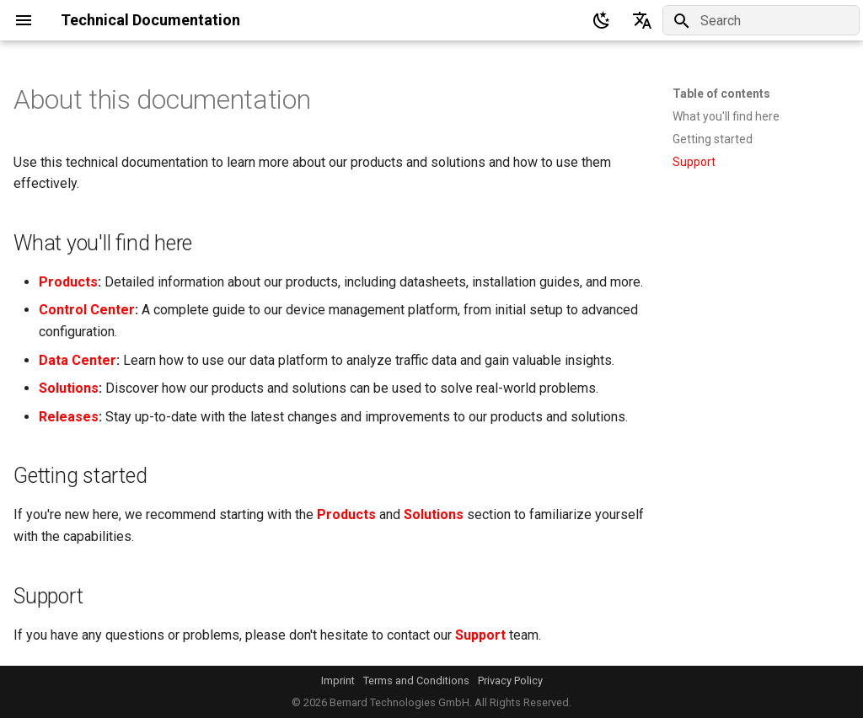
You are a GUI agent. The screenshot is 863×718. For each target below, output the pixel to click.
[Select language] (642, 20)
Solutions (69, 388)
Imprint (338, 680)
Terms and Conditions (416, 680)
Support (480, 635)
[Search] (761, 20)
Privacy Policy (510, 680)
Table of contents (721, 93)
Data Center (77, 360)
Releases (69, 417)
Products (68, 282)
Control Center (87, 310)
